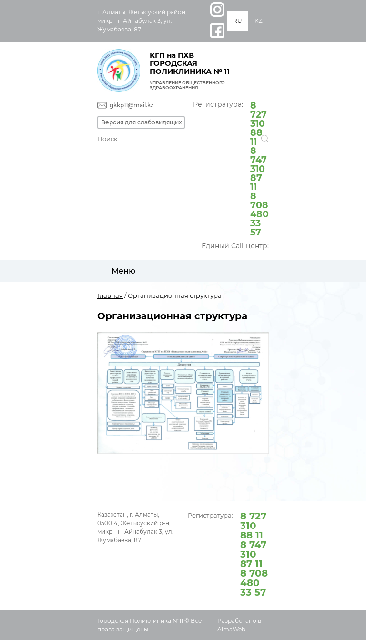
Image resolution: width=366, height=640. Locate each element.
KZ (258, 20)
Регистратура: (231, 168)
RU (237, 20)
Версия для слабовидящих (141, 122)
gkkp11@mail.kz (131, 105)
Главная (110, 295)
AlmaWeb (231, 629)
